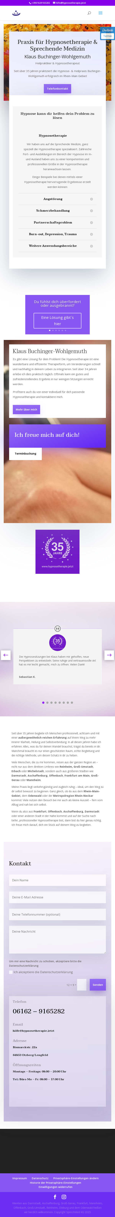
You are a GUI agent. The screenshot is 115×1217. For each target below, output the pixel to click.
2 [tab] (47, 703)
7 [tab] (68, 703)
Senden (98, 985)
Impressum (19, 1178)
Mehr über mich (26, 409)
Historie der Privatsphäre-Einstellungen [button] (55, 1182)
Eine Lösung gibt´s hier (57, 320)
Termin (107, 36)
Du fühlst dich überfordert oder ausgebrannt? (57, 303)
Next (106, 655)
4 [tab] (55, 703)
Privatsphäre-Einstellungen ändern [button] (76, 1178)
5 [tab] (60, 703)
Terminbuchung (25, 453)
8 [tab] (72, 703)
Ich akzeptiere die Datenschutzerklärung (41, 972)
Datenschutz (40, 1178)
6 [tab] (64, 703)
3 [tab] (51, 703)
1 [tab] (43, 703)
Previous (9, 655)
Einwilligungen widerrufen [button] (55, 1187)
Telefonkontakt (57, 88)
